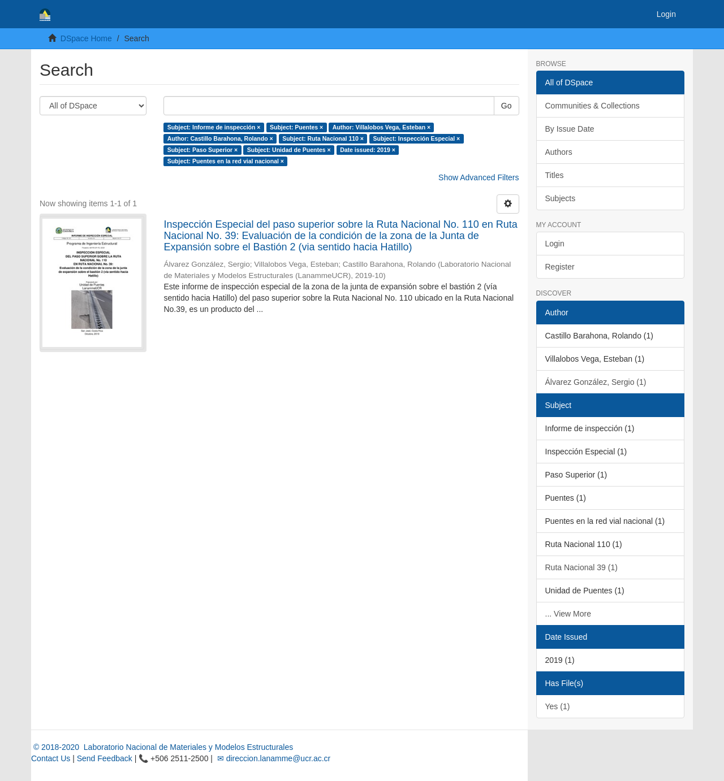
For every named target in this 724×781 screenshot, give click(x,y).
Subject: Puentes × (296, 127)
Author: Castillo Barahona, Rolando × (220, 138)
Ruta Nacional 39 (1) (581, 567)
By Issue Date (569, 128)
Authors (558, 152)
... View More (568, 613)
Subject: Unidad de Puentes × (289, 149)
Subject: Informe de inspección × (214, 127)
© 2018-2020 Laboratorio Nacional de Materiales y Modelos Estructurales (162, 747)
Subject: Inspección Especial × (416, 138)
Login (554, 243)
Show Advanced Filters (478, 177)
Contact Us (50, 758)
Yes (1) (557, 706)
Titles (554, 175)
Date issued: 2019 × (367, 149)
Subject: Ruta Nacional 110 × (323, 138)
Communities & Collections (592, 105)
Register (560, 266)
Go (506, 105)
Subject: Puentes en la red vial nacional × (225, 161)
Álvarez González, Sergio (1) (596, 382)
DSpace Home (86, 38)
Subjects (560, 198)
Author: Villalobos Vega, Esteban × (381, 127)
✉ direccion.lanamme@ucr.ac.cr (272, 758)
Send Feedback (104, 758)
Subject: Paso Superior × (202, 149)
